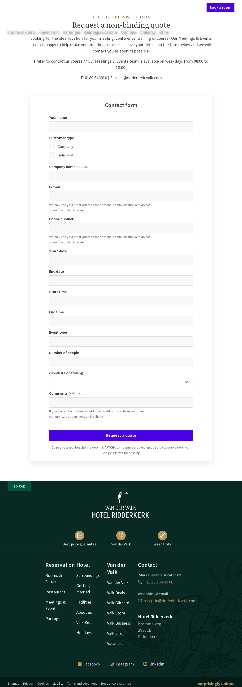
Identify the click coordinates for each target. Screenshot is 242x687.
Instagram (122, 664)
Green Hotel (163, 538)
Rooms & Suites (22, 32)
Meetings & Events (100, 32)
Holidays (148, 32)
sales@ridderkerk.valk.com (138, 77)
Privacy (28, 683)
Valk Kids (84, 622)
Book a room (220, 7)
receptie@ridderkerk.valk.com (167, 600)
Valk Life (114, 633)
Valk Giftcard (118, 602)
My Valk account (176, 7)
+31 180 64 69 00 (155, 582)
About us (84, 612)
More (167, 32)
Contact (152, 7)
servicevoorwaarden (170, 447)
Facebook (89, 664)
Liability (58, 683)
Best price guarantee (79, 538)
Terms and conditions (82, 683)
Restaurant (50, 32)
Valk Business (119, 623)
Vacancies (115, 643)
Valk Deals (116, 592)
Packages (71, 32)
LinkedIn (153, 664)
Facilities (129, 32)
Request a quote (121, 435)
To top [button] (19, 486)
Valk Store (116, 613)
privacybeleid (136, 447)
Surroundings (88, 575)
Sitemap (13, 683)
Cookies (43, 683)
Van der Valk (121, 538)
